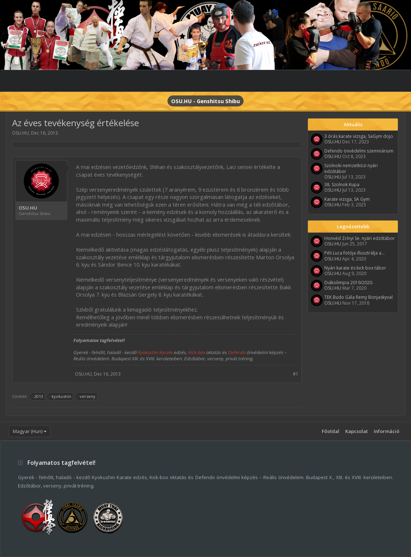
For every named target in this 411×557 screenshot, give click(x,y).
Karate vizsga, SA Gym (347, 199)
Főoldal (330, 431)
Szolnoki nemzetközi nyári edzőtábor (351, 168)
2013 (37, 396)
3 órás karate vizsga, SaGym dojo (358, 136)
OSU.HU (20, 133)
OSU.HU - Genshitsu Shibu (205, 101)
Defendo (236, 352)
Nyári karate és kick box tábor (355, 268)
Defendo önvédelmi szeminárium (358, 151)
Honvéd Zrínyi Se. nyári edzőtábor (359, 238)
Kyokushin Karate (155, 352)
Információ (386, 431)
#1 (295, 374)
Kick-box (196, 352)
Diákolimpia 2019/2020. (348, 282)
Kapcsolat (356, 431)
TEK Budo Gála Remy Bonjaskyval (358, 297)
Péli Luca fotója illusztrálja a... (354, 253)
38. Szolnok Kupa (341, 184)
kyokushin (60, 396)
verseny (86, 396)
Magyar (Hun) (27, 431)
